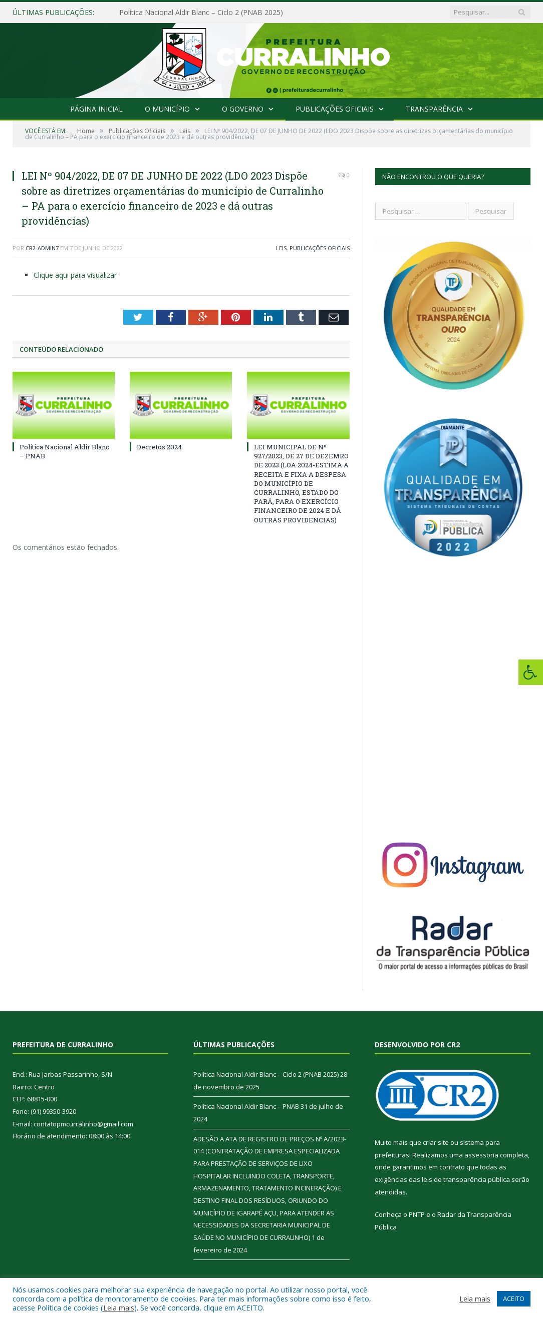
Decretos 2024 (159, 446)
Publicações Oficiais (335, 109)
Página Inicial (96, 109)
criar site (436, 1142)
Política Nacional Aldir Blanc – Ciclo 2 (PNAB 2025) (201, 12)
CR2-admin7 (42, 248)
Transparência (434, 109)
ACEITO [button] (513, 1298)
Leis (281, 248)
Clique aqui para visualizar (75, 275)
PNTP (417, 1214)
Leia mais (118, 1307)
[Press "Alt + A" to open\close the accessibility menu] (530, 672)
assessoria (481, 1154)
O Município (167, 109)
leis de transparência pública (466, 1179)
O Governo (242, 109)
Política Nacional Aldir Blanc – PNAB (246, 1106)
